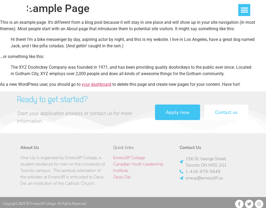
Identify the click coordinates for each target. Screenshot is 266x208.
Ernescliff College (129, 158)
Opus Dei (121, 177)
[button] (257, 10)
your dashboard (96, 84)
